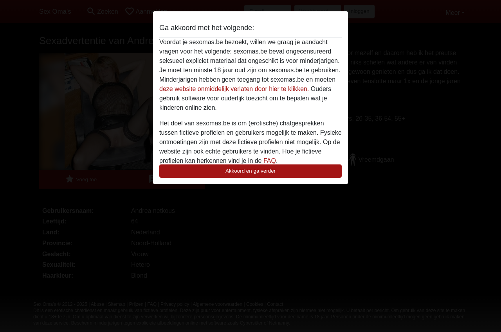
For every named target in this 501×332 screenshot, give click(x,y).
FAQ (269, 160)
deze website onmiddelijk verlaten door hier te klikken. (234, 89)
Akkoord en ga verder (250, 171)
